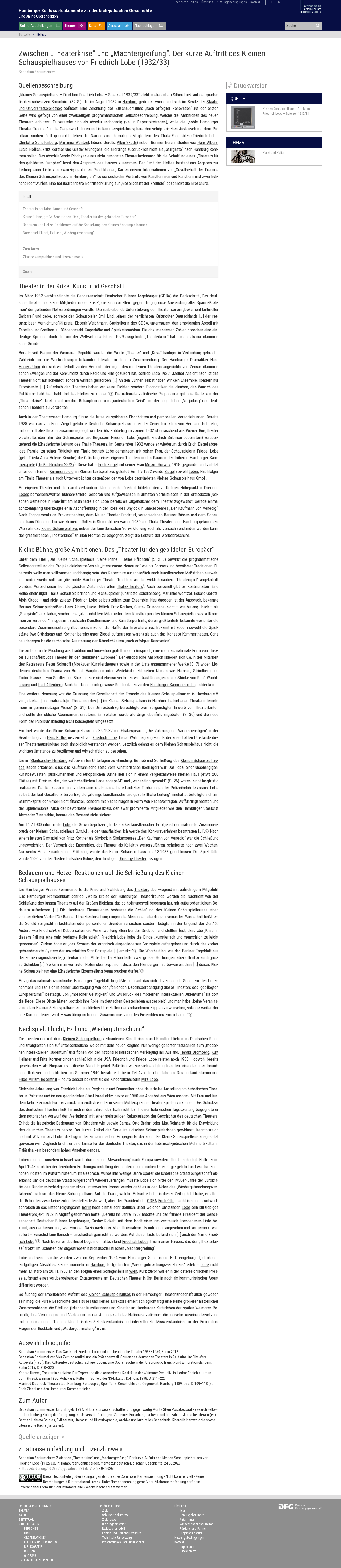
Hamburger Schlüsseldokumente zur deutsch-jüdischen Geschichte (85, 10)
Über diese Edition (186, 2)
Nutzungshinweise (114, 1524)
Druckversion (251, 85)
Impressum (187, 1547)
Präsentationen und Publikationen (123, 1542)
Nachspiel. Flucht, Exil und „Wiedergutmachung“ (58, 233)
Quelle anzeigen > (41, 1437)
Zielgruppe (109, 1519)
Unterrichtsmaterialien (36, 1560)
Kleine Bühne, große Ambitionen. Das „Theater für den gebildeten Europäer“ (79, 217)
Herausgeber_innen (192, 1515)
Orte (27, 1533)
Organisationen (35, 1538)
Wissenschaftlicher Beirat (196, 1524)
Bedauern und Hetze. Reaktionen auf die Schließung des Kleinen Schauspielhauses (85, 225)
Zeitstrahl (115, 25)
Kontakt (255, 2)
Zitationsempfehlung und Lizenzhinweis (53, 257)
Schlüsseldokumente (115, 1515)
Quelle (27, 271)
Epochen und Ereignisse (41, 1542)
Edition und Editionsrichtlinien (121, 1533)
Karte (93, 25)
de (271, 2)
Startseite (24, 34)
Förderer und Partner (193, 1528)
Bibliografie (33, 1547)
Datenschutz (188, 1551)
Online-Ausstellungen (36, 25)
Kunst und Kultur (274, 153)
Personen (31, 1528)
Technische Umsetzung (117, 1538)
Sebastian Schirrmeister (37, 72)
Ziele (105, 1510)
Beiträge (30, 1551)
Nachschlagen (145, 25)
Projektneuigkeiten (191, 1533)
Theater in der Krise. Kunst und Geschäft (53, 209)
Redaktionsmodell (113, 1528)
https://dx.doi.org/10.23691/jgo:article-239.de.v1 (57, 1468)
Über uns (207, 2)
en (278, 2)
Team (183, 1510)
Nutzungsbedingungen (232, 2)
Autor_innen (187, 1519)
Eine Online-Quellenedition (38, 16)
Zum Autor (31, 249)
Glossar (30, 1556)
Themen (70, 25)
